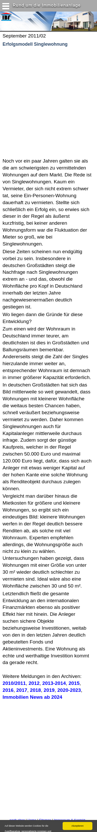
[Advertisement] (48, 102)
